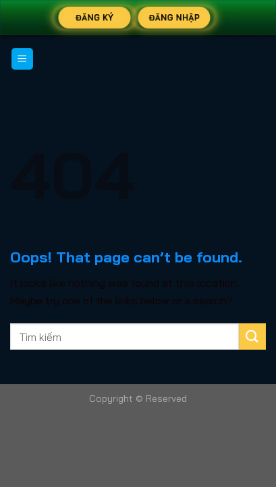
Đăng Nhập (173, 17)
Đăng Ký (94, 17)
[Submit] (252, 336)
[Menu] (22, 59)
